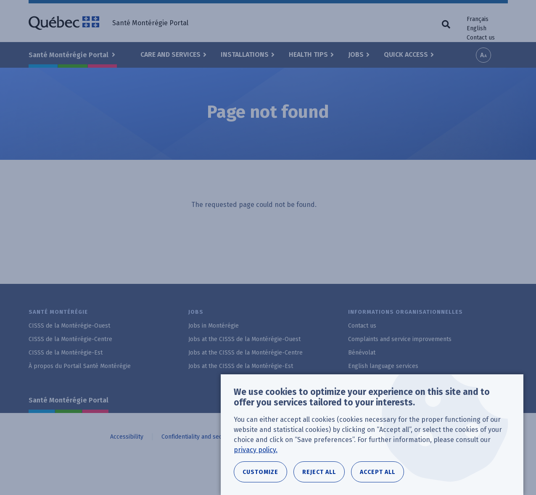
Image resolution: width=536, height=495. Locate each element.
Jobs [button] (356, 54)
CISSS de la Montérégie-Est (66, 352)
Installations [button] (245, 54)
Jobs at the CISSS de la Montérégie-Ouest (244, 339)
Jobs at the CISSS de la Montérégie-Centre (245, 352)
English (476, 28)
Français (477, 19)
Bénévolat (361, 352)
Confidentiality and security (197, 436)
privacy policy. (255, 456)
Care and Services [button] (170, 54)
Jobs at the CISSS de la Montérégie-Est (240, 366)
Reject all (319, 478)
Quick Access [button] (406, 54)
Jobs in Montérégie (213, 325)
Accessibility (126, 436)
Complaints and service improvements (400, 339)
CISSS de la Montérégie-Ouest (69, 325)
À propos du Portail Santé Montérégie (80, 366)
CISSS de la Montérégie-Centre (70, 339)
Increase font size (483, 55)
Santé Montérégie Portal (68, 400)
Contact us (481, 37)
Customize (260, 478)
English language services (383, 366)
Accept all (377, 478)
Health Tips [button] (308, 54)
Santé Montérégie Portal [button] (69, 55)
